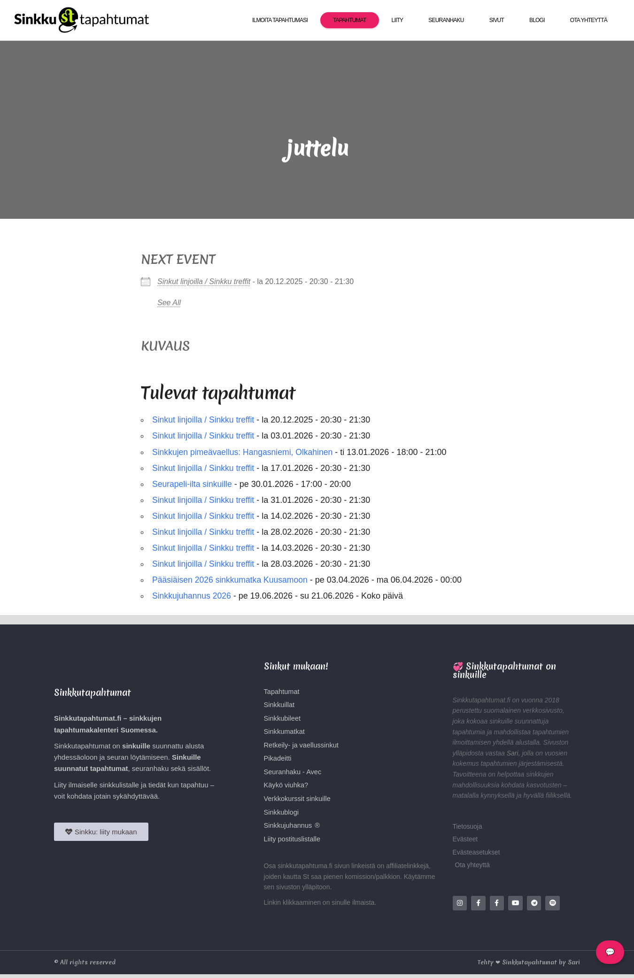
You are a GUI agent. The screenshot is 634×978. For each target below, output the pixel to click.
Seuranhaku (446, 20)
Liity (397, 20)
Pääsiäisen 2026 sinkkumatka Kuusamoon (231, 580)
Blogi (537, 20)
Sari (512, 753)
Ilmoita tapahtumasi (280, 20)
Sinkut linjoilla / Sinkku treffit (203, 281)
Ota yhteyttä (588, 20)
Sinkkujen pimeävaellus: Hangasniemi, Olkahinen (244, 452)
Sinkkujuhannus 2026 (192, 596)
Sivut (496, 20)
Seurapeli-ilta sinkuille (193, 484)
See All (169, 303)
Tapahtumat (349, 20)
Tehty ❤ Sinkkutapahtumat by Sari (528, 966)
